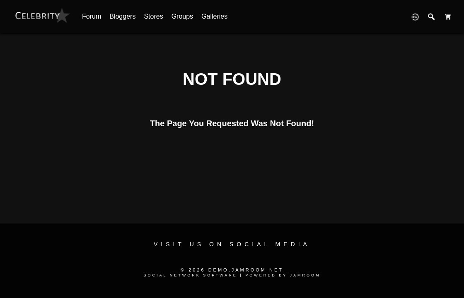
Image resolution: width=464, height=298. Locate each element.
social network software (190, 275)
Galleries (214, 16)
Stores (153, 16)
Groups (182, 16)
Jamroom (305, 275)
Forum (91, 16)
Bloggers (122, 16)
